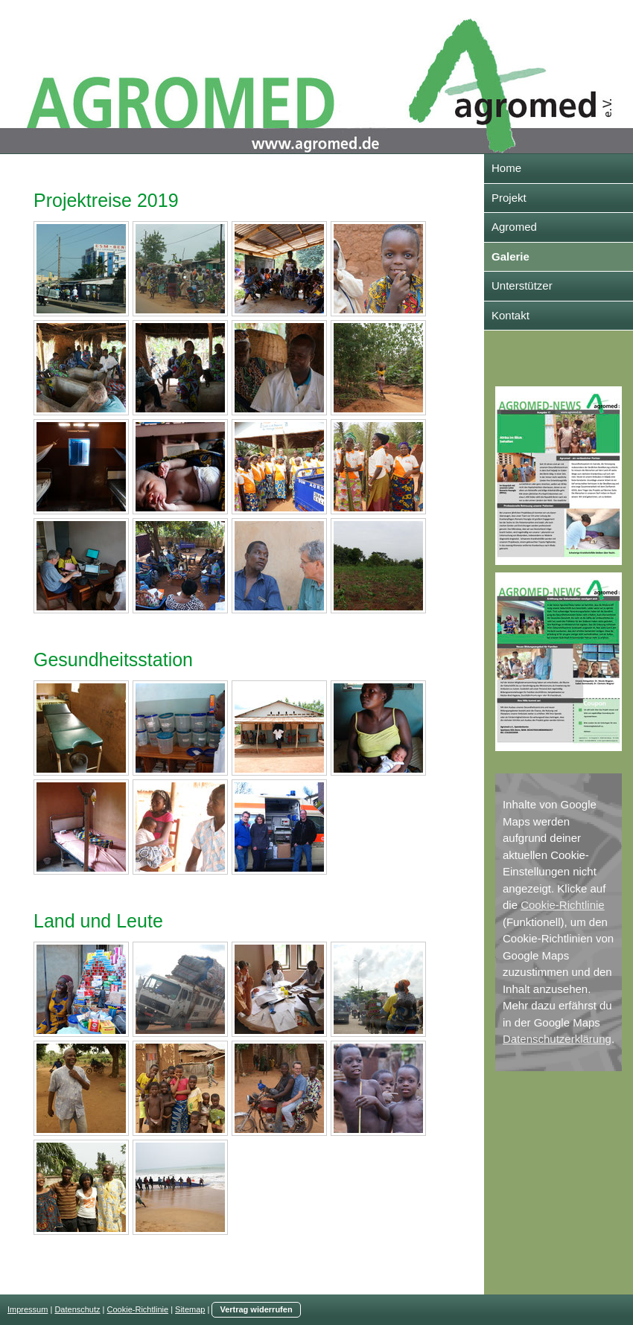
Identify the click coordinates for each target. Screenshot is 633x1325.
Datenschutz (77, 1309)
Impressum (27, 1309)
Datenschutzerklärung (557, 1038)
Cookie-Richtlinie (563, 904)
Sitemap (190, 1309)
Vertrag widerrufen (256, 1309)
